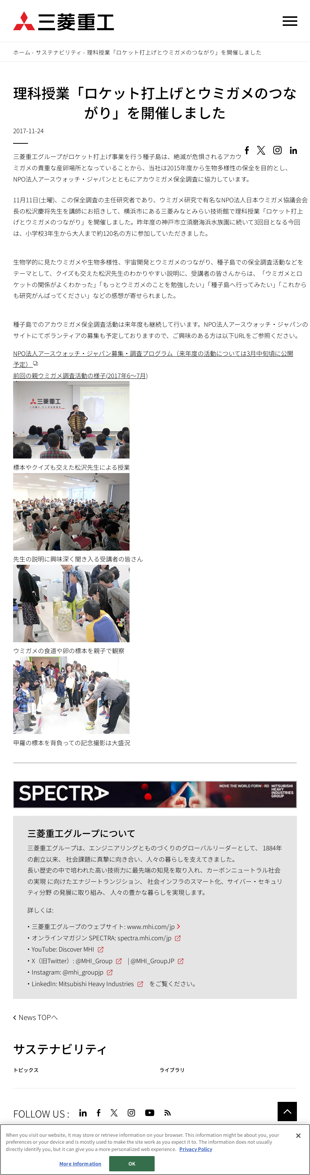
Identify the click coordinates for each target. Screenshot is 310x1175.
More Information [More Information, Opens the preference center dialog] (80, 1163)
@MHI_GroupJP (152, 960)
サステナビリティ (59, 52)
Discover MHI (76, 948)
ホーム (22, 52)
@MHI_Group (94, 960)
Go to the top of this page (287, 1111)
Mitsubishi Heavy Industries (96, 983)
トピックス (26, 1070)
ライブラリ (172, 1070)
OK (131, 1163)
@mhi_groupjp (83, 971)
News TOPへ (38, 1017)
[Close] (298, 1136)
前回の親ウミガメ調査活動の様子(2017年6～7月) (80, 375)
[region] (155, 1149)
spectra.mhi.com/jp (144, 937)
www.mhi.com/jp (151, 926)
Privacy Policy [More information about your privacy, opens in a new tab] (195, 1149)
